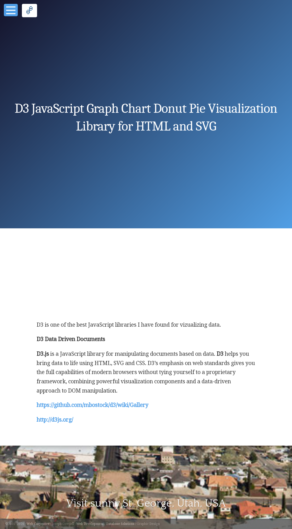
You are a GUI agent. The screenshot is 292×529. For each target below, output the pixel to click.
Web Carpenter (38, 524)
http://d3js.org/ (55, 419)
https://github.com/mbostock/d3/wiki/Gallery (92, 405)
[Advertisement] (146, 282)
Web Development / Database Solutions (105, 524)
